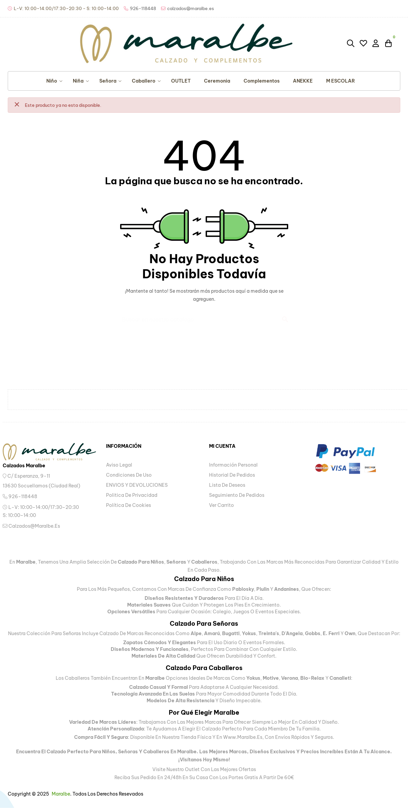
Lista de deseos (227, 485)
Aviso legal (119, 465)
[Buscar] (204, 316)
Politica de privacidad (131, 495)
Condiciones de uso (129, 475)
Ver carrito (221, 505)
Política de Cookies (128, 505)
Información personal (233, 465)
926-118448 (20, 496)
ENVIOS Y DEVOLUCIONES (137, 485)
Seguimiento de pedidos (236, 495)
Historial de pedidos (232, 475)
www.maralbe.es (242, 737)
